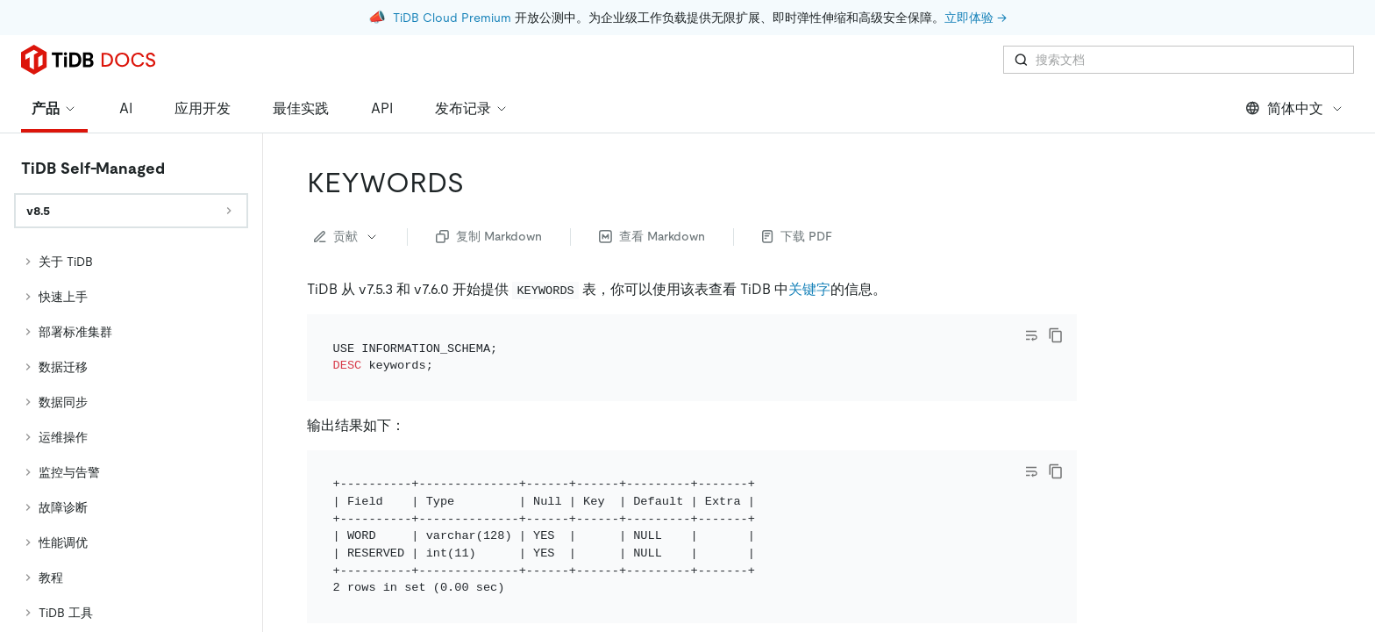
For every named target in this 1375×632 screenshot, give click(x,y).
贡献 (346, 236)
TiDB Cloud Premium (452, 18)
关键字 (809, 289)
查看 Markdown (652, 236)
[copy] (1056, 335)
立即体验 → (975, 18)
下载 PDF (797, 236)
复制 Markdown (489, 236)
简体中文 (1294, 108)
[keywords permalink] (477, 183)
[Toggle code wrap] (1031, 335)
